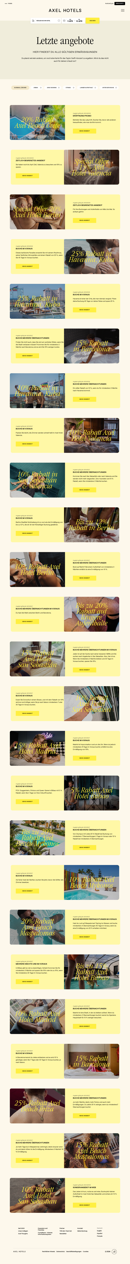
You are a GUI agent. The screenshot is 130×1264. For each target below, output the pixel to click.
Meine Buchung (82, 1231)
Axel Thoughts (23, 1233)
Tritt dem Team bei (66, 1231)
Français (99, 1236)
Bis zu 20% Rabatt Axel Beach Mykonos (37, 837)
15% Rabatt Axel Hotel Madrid (37, 748)
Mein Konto (120, 3)
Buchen (92, 20)
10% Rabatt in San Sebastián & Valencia (37, 480)
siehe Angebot (84, 131)
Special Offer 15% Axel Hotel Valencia (91, 167)
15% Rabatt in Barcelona (91, 346)
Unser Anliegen (23, 1231)
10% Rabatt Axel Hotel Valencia (91, 435)
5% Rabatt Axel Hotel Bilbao (92, 793)
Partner (62, 1228)
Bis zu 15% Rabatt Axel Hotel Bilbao (91, 971)
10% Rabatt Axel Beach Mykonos (91, 882)
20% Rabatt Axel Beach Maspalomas (37, 927)
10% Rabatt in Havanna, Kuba (37, 390)
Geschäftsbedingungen (73, 1251)
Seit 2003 (21, 1228)
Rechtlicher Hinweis (48, 1251)
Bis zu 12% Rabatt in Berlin (91, 524)
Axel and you (109, 3)
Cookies (85, 1251)
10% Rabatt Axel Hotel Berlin (37, 569)
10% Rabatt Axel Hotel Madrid (37, 1016)
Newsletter (63, 1233)
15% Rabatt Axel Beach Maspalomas (91, 1150)
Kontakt (80, 1228)
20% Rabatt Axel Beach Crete (37, 122)
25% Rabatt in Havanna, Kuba (91, 256)
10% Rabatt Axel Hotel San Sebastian (37, 1195)
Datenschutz (60, 1251)
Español (99, 1233)
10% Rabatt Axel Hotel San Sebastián (91, 703)
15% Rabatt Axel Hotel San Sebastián (37, 659)
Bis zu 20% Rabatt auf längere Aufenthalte (91, 614)
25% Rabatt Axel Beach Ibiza (37, 1106)
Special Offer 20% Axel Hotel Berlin (37, 211)
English (99, 1231)
